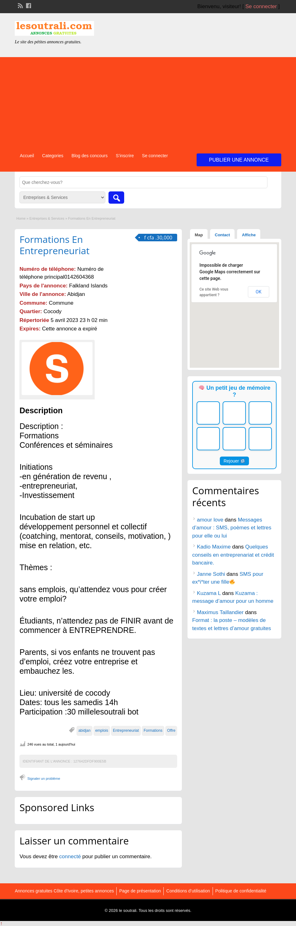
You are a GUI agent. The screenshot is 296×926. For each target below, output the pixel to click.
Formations (153, 730)
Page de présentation (140, 890)
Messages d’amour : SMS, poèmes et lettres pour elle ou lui (231, 528)
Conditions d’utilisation (188, 890)
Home (20, 218)
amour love (210, 520)
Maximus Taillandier (220, 612)
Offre (171, 730)
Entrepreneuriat (126, 730)
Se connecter (261, 6)
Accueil (27, 155)
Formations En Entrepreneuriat (54, 245)
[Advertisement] (148, 101)
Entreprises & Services (46, 218)
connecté (70, 856)
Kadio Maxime (214, 547)
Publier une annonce (239, 160)
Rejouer (234, 460)
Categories (52, 155)
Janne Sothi (211, 574)
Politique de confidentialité (241, 890)
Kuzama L (209, 593)
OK (258, 291)
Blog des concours (89, 155)
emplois (101, 730)
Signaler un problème (43, 778)
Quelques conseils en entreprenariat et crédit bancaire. (233, 555)
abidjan (84, 730)
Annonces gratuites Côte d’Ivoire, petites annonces (64, 890)
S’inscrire (125, 155)
